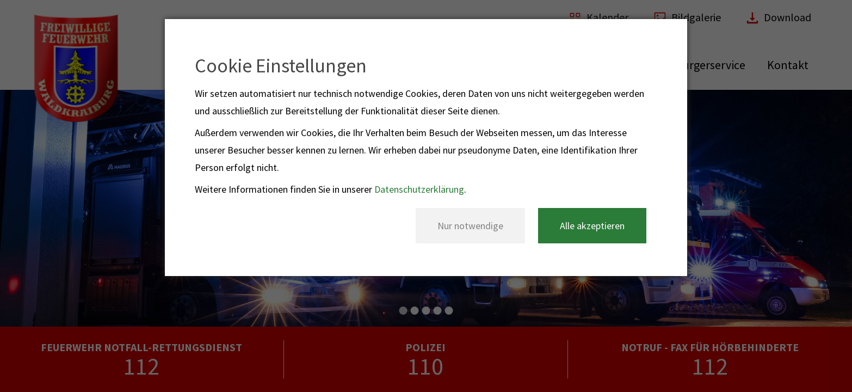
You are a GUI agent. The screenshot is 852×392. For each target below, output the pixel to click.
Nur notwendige (470, 225)
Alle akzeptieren (592, 225)
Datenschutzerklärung (419, 189)
